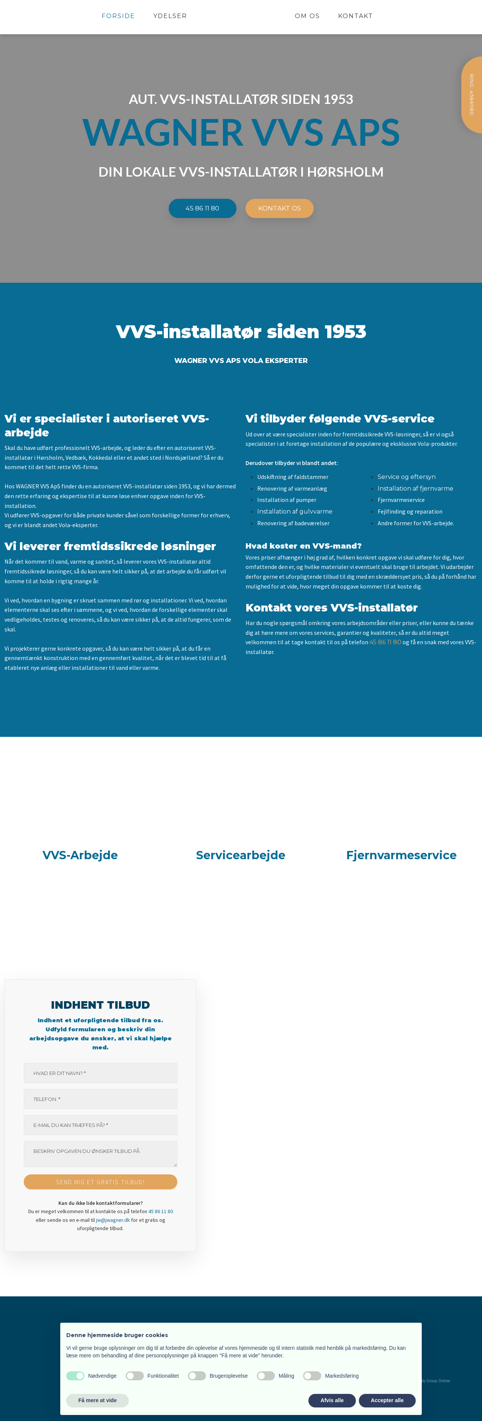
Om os (307, 16)
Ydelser (170, 16)
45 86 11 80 (385, 642)
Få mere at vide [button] (97, 1400)
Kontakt (355, 16)
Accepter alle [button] (387, 1400)
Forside (118, 16)
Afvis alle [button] (331, 1400)
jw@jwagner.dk (113, 1220)
